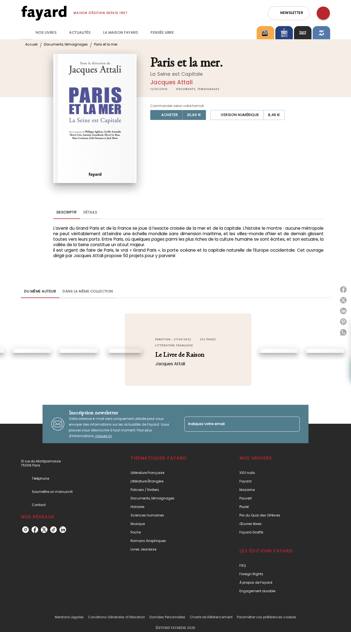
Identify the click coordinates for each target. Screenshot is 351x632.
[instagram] (25, 529)
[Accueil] (44, 13)
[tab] (26, 32)
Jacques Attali (171, 82)
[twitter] (44, 529)
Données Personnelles (167, 617)
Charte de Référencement (211, 617)
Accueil (31, 44)
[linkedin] (62, 529)
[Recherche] (323, 13)
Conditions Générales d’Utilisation (116, 617)
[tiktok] (53, 529)
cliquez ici (103, 436)
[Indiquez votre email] (235, 424)
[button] (289, 13)
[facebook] (34, 529)
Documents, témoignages (66, 44)
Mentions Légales (69, 617)
